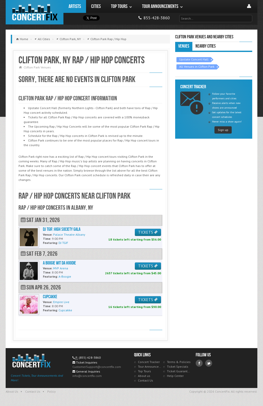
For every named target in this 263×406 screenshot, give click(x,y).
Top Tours (144, 371)
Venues (183, 46)
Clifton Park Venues (37, 67)
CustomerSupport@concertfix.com (96, 367)
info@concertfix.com (87, 376)
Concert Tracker (149, 362)
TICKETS (148, 232)
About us (144, 376)
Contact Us (145, 380)
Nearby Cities (205, 46)
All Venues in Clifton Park (196, 66)
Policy (51, 391)
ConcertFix (34, 12)
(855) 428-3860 (90, 357)
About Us (12, 391)
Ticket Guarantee (179, 371)
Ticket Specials (177, 366)
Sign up (223, 130)
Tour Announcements (150, 366)
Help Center (175, 376)
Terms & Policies (179, 362)
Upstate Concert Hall (194, 59)
